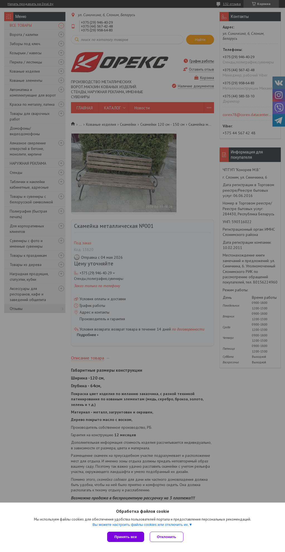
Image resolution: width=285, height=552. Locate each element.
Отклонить (166, 537)
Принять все (125, 537)
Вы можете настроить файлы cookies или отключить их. (140, 525)
